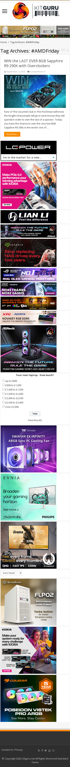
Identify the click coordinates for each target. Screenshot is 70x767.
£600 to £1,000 (13, 385)
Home (3, 42)
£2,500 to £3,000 (14, 402)
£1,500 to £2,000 (14, 394)
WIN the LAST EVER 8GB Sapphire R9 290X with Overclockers (33, 63)
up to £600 (11, 381)
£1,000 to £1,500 (14, 389)
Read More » (12, 134)
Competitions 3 (37, 71)
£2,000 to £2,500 (14, 398)
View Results (35, 420)
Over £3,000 (12, 407)
